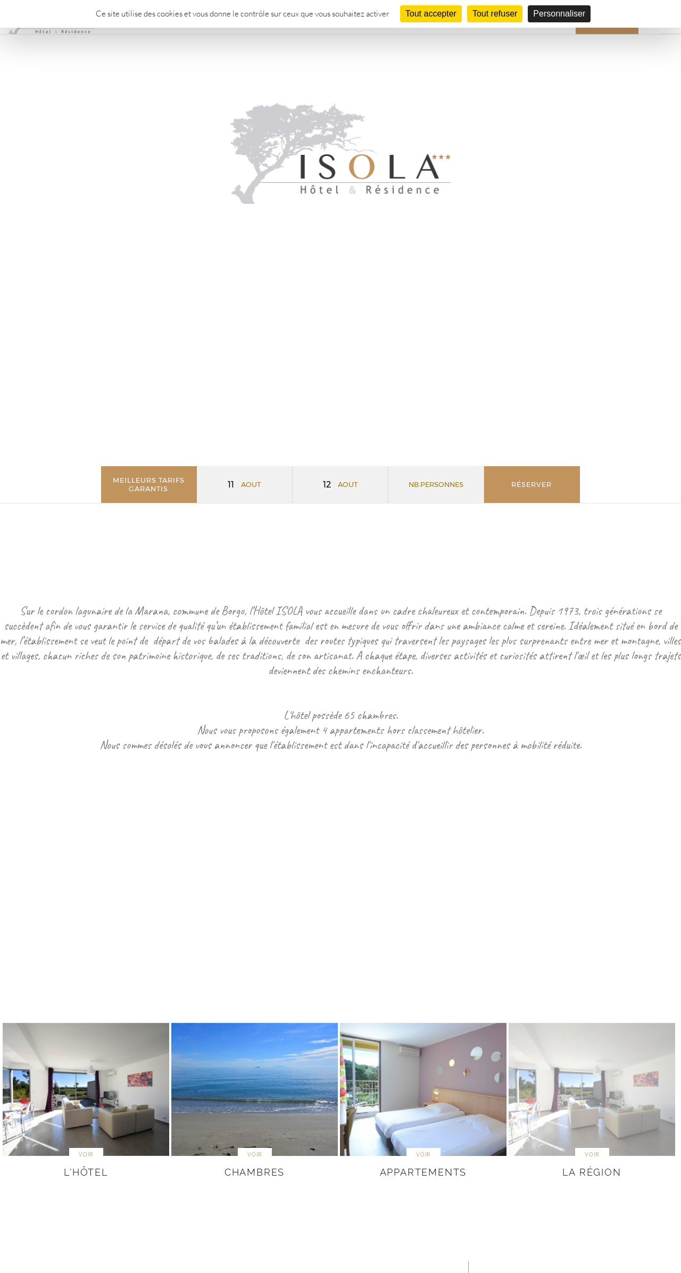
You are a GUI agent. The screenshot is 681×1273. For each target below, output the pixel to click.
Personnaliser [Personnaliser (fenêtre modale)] (559, 13)
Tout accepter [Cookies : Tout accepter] (430, 13)
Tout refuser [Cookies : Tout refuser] (494, 13)
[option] (86, 1101)
